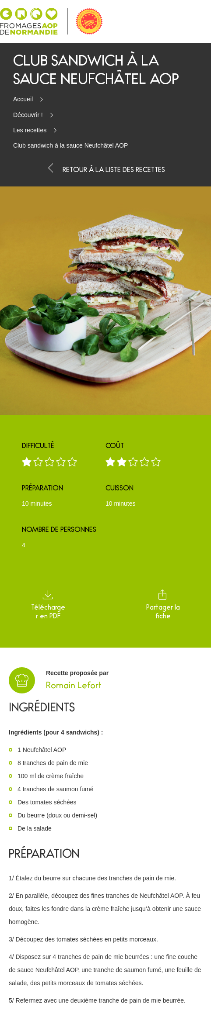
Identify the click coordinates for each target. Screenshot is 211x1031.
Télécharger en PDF (48, 604)
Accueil (23, 99)
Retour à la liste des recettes (105, 168)
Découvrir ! (28, 114)
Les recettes (29, 130)
